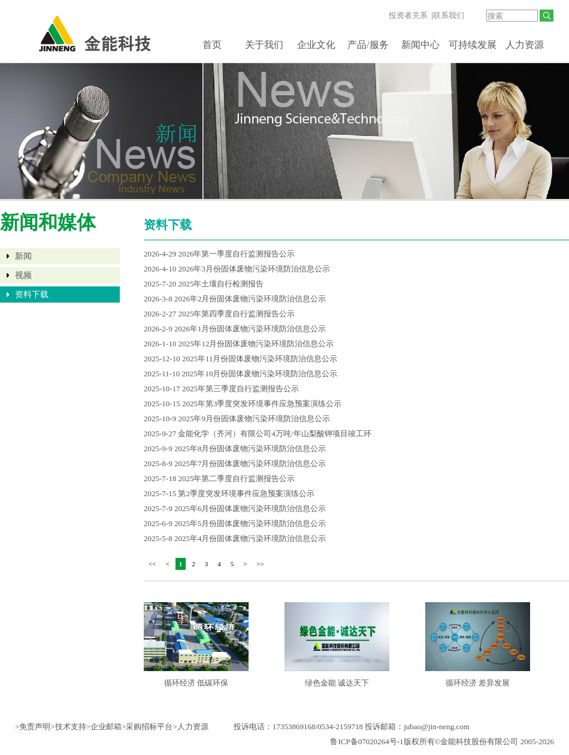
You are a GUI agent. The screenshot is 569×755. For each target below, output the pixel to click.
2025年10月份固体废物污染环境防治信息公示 (259, 373)
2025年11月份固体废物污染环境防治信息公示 (260, 358)
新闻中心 (420, 45)
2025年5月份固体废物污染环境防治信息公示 (250, 523)
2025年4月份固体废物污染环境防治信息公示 (250, 538)
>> (260, 563)
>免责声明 (32, 726)
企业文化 (316, 45)
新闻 (23, 256)
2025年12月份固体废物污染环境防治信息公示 (256, 343)
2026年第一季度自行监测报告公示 (236, 253)
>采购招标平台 (147, 726)
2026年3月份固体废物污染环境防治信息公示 (254, 268)
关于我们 (264, 45)
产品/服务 (367, 45)
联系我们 (448, 15)
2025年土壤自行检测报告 (221, 283)
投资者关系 (408, 15)
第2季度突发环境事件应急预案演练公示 (246, 493)
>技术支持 (68, 726)
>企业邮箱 (104, 726)
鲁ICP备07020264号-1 (366, 741)
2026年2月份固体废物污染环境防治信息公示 (250, 298)
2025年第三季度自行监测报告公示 (240, 388)
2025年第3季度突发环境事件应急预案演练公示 (262, 403)
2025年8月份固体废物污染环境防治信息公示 (250, 448)
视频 (23, 275)
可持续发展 (473, 45)
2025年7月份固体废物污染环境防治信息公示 (250, 463)
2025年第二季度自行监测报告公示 (236, 478)
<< (152, 563)
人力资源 (525, 45)
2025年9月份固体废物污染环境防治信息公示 (254, 418)
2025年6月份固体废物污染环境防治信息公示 (250, 508)
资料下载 (32, 294)
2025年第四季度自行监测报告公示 (236, 313)
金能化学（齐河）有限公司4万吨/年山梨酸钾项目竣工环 (274, 433)
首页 (212, 45)
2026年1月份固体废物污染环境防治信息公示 (250, 328)
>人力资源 (190, 726)
